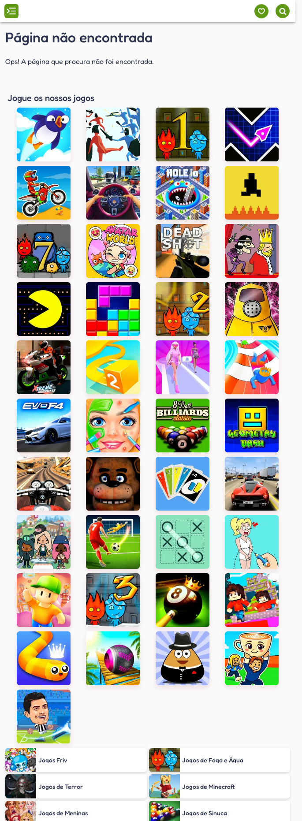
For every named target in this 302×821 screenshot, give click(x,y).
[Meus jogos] (261, 11)
